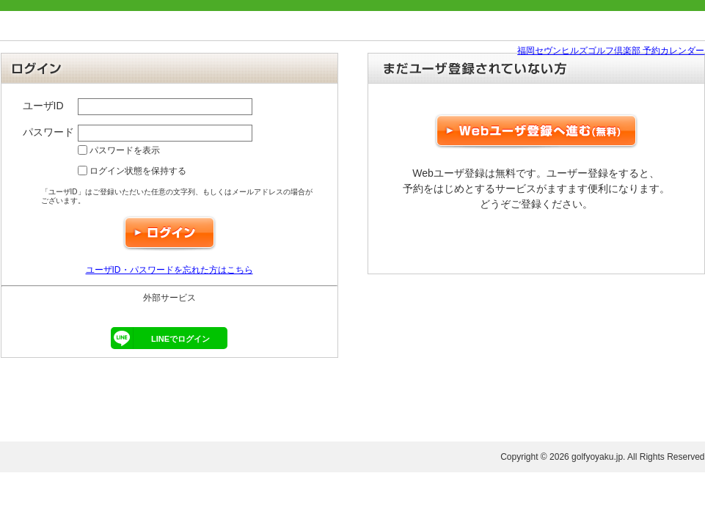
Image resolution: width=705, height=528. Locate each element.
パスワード (48, 132)
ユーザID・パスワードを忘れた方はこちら (169, 270)
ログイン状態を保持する (132, 171)
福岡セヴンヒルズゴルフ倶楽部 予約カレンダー (610, 50)
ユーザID (43, 105)
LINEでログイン (160, 338)
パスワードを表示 (119, 150)
